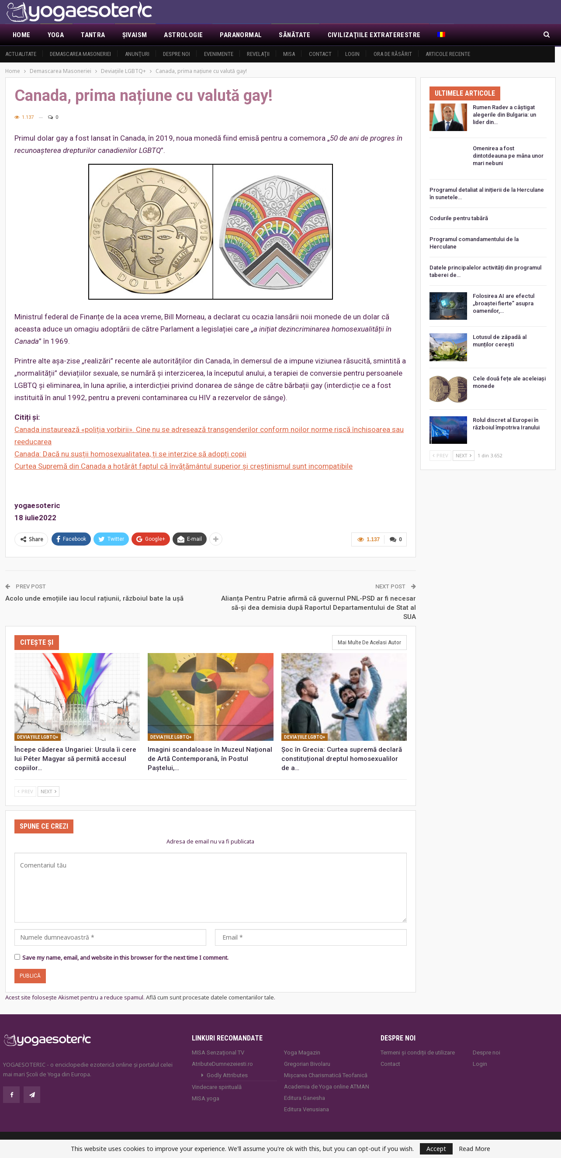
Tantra (93, 35)
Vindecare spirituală (217, 1086)
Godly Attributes (227, 1074)
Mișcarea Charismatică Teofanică (325, 1074)
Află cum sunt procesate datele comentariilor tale (210, 996)
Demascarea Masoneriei (80, 54)
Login (352, 54)
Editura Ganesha (304, 1097)
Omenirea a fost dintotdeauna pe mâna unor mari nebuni (508, 155)
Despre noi (176, 54)
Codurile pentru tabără (458, 218)
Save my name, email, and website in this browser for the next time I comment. (125, 957)
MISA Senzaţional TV (218, 1051)
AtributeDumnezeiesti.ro (222, 1063)
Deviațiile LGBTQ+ (37, 736)
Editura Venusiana (306, 1108)
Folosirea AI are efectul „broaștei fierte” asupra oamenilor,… (503, 303)
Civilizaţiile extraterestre (374, 35)
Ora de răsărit (393, 54)
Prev (25, 790)
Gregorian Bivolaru (307, 1063)
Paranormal (241, 35)
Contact (320, 54)
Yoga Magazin (302, 1051)
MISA (289, 54)
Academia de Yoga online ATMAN (326, 1085)
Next (48, 790)
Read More (474, 1149)
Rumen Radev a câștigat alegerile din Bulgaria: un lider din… (504, 114)
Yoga (56, 35)
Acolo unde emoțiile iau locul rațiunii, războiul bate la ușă (94, 597)
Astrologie (183, 35)
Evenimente (218, 54)
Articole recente (448, 54)
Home (22, 35)
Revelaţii (258, 54)
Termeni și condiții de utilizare (418, 1051)
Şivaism (134, 35)
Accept (436, 1148)
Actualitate (20, 54)
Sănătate (294, 35)
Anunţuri (137, 54)
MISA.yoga (205, 1097)
